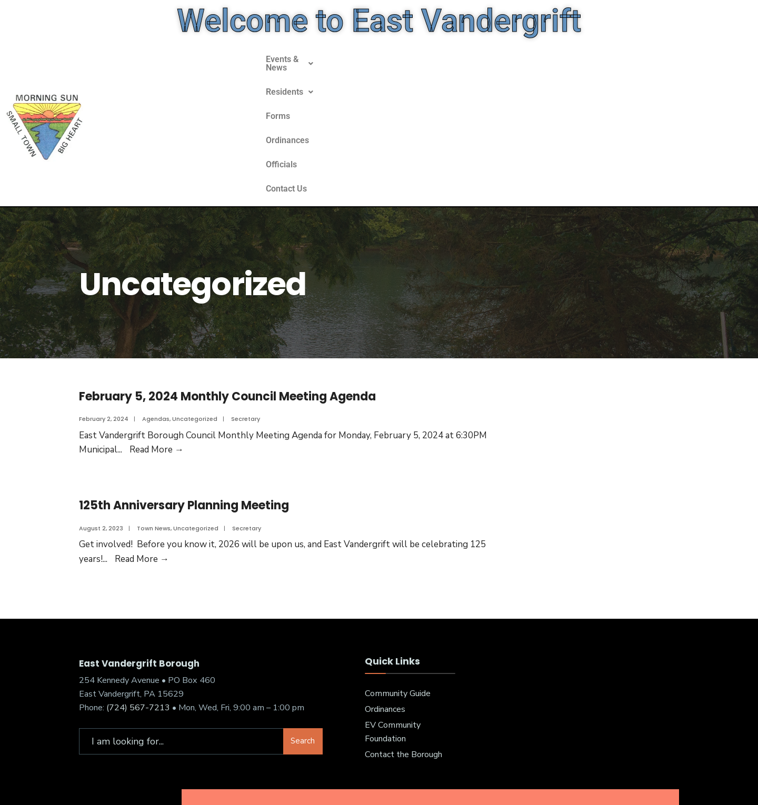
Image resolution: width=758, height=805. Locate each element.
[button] (299, 87)
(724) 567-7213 (138, 633)
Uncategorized (194, 344)
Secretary (245, 344)
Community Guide (398, 619)
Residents (371, 87)
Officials (525, 87)
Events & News (299, 87)
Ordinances (472, 87)
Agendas (155, 344)
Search (303, 666)
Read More (156, 375)
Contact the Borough (403, 680)
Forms (423, 87)
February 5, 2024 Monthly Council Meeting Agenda (227, 322)
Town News (154, 453)
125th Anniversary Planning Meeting (184, 430)
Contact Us (576, 87)
